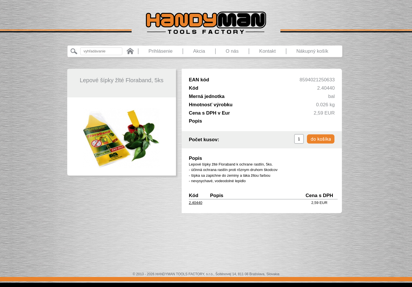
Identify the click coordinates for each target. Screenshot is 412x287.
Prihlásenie (160, 51)
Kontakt (267, 51)
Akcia (199, 51)
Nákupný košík (312, 51)
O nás (232, 51)
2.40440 (195, 202)
